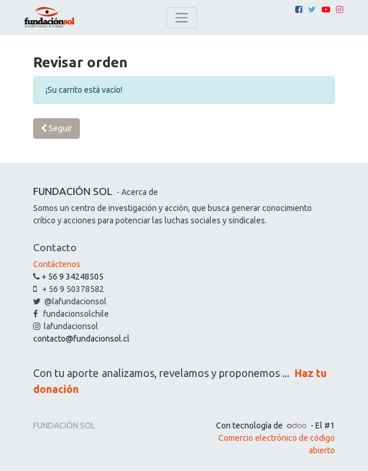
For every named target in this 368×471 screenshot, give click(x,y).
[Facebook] (299, 9)
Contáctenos (56, 264)
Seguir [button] (56, 128)
